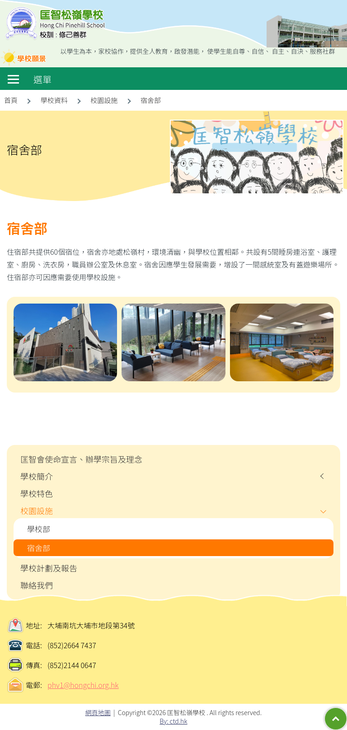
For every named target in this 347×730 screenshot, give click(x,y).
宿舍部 (38, 547)
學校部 (38, 528)
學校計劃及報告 (48, 568)
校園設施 (36, 510)
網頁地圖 (98, 712)
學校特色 (36, 493)
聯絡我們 (36, 585)
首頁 (11, 100)
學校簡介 (36, 476)
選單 (30, 79)
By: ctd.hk (173, 720)
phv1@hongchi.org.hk (83, 684)
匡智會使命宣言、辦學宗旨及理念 (81, 459)
